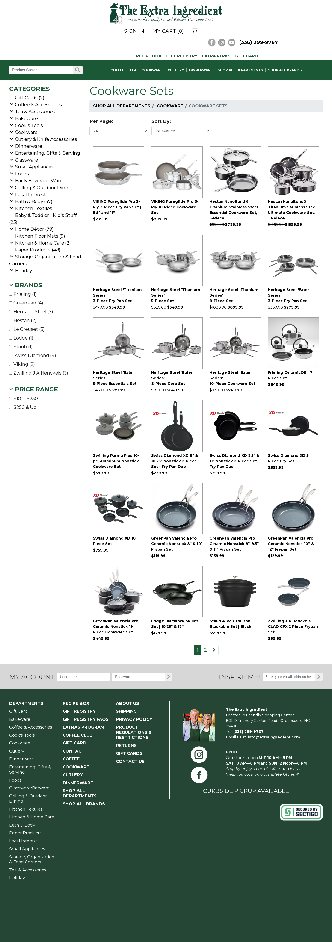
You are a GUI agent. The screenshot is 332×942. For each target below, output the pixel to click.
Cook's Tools (29, 125)
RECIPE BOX (148, 56)
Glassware (26, 160)
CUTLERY (176, 70)
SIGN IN (134, 31)
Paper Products (25, 833)
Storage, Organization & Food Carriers (31, 859)
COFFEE (117, 70)
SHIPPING (126, 711)
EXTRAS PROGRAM (83, 727)
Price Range (36, 389)
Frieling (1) (22, 294)
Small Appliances (34, 167)
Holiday (23, 270)
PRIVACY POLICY (134, 719)
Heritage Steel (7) (31, 311)
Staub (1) (21, 346)
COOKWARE (152, 70)
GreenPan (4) (26, 303)
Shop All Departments (121, 106)
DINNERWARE (201, 70)
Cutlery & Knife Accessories (46, 139)
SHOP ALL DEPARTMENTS (240, 70)
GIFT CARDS (129, 753)
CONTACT (73, 751)
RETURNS (126, 745)
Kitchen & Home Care (31, 817)
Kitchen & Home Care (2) (43, 243)
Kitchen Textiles (33, 208)
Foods (22, 174)
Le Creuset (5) (26, 329)
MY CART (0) (168, 31)
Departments (26, 703)
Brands (28, 285)
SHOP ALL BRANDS (285, 70)
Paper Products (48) (37, 250)
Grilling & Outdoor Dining (44, 187)
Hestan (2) (22, 320)
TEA (132, 70)
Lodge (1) (21, 338)
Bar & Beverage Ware (39, 180)
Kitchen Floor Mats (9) (40, 236)
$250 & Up (22, 407)
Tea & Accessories (35, 111)
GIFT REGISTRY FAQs (86, 719)
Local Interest (30, 194)
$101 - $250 (23, 398)
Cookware (170, 106)
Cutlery (16, 751)
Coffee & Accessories (38, 104)
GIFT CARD (246, 56)
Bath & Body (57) (33, 201)
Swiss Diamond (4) (32, 355)
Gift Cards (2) (29, 97)
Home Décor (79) (34, 229)
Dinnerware (28, 146)
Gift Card (18, 711)
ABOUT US (127, 703)
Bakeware (26, 118)
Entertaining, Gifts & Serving (47, 153)
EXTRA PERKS (216, 56)
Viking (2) (22, 364)
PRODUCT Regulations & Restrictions (133, 732)
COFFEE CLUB (78, 735)
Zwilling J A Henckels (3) (38, 373)
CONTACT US (130, 761)
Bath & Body (22, 825)
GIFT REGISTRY (181, 56)
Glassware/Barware (29, 788)
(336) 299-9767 (258, 42)
